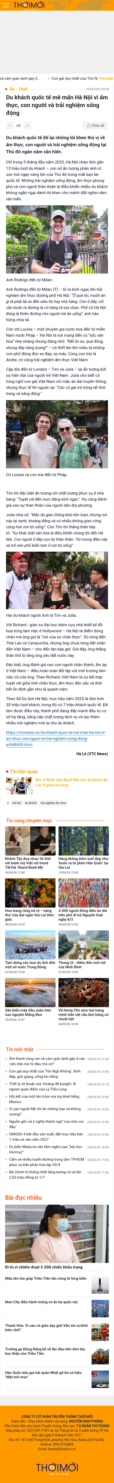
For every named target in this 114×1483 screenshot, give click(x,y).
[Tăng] (27, 125)
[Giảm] (10, 125)
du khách (30, 803)
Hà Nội (16, 803)
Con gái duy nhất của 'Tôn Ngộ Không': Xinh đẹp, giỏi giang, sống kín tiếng (59, 1074)
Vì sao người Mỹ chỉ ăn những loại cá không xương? (59, 1111)
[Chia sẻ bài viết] (95, 125)
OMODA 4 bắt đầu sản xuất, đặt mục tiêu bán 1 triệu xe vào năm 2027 (59, 1137)
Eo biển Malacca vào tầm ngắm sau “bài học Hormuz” (59, 1149)
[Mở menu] (6, 5)
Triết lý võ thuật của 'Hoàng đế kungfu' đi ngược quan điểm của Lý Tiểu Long (59, 1086)
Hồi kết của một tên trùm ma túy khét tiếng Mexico (59, 1099)
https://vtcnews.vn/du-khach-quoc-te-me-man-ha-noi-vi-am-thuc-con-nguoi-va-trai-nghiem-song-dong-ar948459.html (56, 738)
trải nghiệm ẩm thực (53, 803)
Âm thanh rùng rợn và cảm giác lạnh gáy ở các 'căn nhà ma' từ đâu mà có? (59, 1061)
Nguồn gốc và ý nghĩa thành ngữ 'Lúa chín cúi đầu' (59, 1124)
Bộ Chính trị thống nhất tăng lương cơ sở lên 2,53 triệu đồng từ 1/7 (59, 1175)
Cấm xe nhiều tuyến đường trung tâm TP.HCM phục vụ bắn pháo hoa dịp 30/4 (59, 1162)
